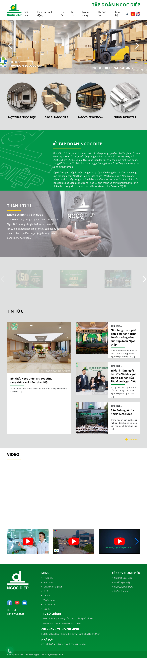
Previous (10, 46)
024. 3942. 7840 (73, 623)
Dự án (62, 13)
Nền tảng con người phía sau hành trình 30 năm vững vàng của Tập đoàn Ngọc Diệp (124, 337)
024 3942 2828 (15, 613)
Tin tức (73, 13)
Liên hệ (117, 13)
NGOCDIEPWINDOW (90, 117)
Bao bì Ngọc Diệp (56, 117)
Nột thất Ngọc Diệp (22, 117)
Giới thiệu (26, 13)
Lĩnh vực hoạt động (44, 13)
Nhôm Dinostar (125, 117)
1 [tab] (133, 69)
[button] (137, 541)
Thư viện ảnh (102, 13)
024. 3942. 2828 (52, 623)
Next (137, 46)
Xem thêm (132, 439)
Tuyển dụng (85, 13)
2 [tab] (138, 69)
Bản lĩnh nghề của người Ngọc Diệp (122, 412)
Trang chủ (47, 578)
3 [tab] (142, 69)
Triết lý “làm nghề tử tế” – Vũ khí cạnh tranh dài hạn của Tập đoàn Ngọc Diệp (124, 376)
